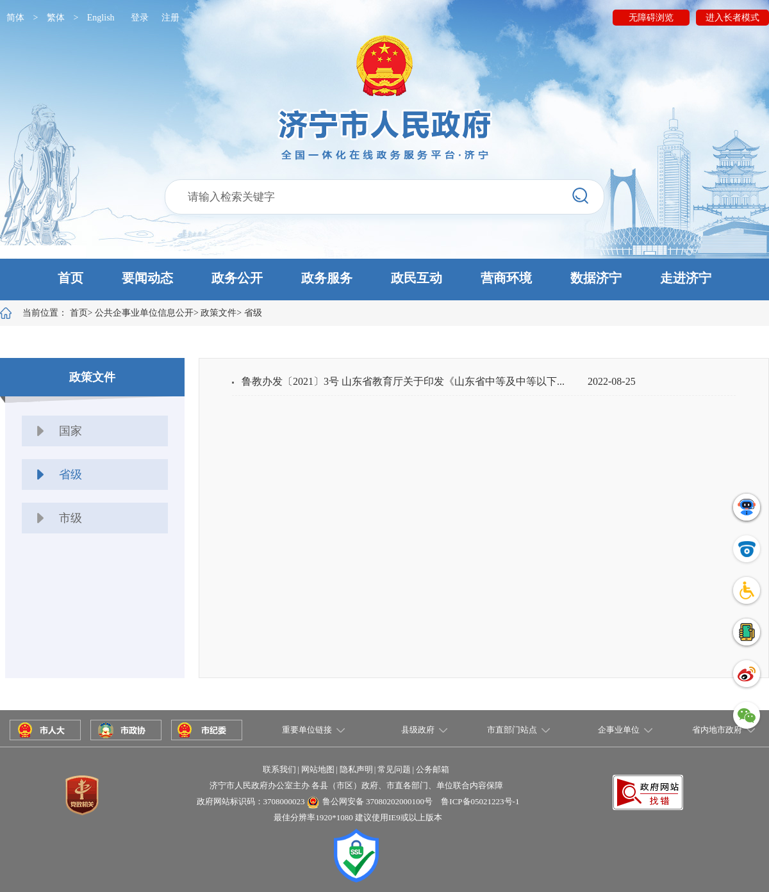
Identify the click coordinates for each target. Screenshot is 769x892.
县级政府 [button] (417, 729)
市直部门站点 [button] (512, 729)
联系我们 (279, 769)
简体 (15, 17)
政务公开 (237, 278)
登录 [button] (140, 17)
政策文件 (218, 313)
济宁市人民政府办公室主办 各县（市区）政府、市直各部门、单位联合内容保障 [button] (356, 785)
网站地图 (318, 769)
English (101, 17)
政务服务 (326, 278)
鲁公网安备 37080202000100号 (377, 801)
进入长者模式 (732, 17)
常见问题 (394, 769)
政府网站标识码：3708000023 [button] (251, 801)
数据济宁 (596, 278)
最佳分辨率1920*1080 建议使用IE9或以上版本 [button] (358, 817)
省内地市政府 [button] (717, 729)
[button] (384, 279)
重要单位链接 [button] (307, 729)
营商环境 (506, 278)
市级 (70, 518)
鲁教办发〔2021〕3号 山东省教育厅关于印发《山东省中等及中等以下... (403, 381)
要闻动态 (147, 278)
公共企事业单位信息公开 (144, 313)
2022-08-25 (612, 381)
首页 (70, 278)
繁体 (56, 17)
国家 (70, 431)
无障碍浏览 (651, 17)
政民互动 (416, 278)
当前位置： (55, 313)
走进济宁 (685, 278)
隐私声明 (356, 769)
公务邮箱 (432, 769)
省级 (253, 313)
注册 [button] (170, 17)
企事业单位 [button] (619, 729)
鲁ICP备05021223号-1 (480, 801)
